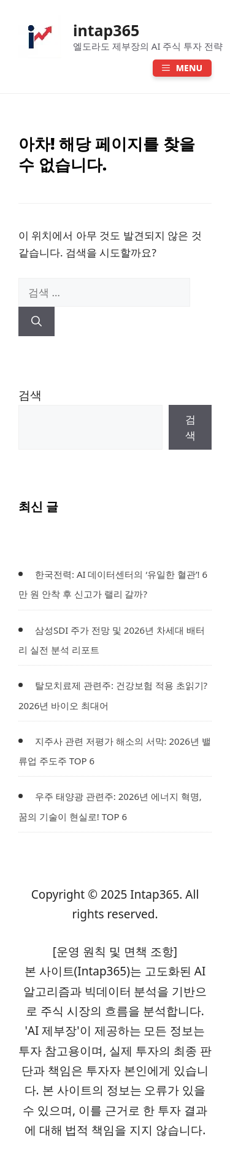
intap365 (106, 30)
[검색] (36, 321)
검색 (30, 395)
